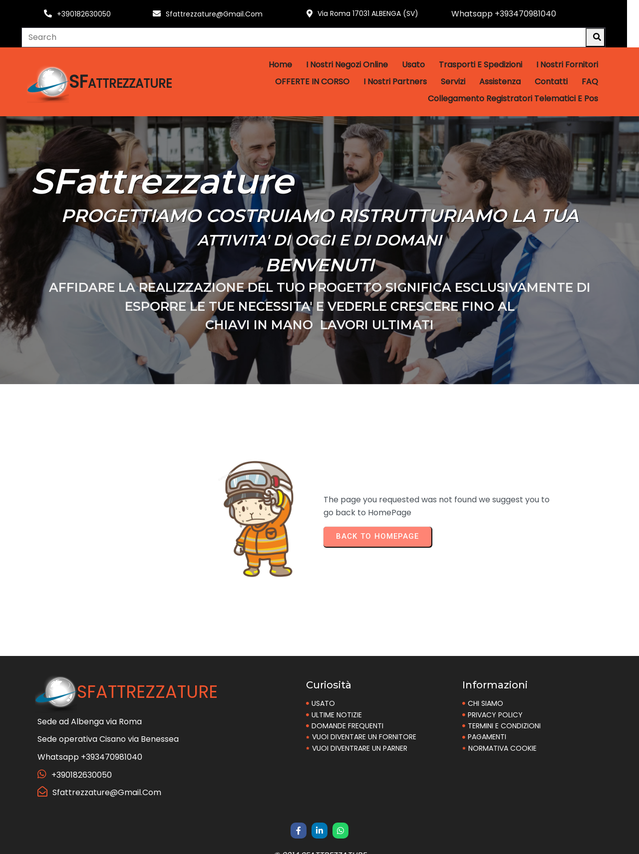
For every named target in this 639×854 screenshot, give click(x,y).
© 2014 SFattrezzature (319, 843)
